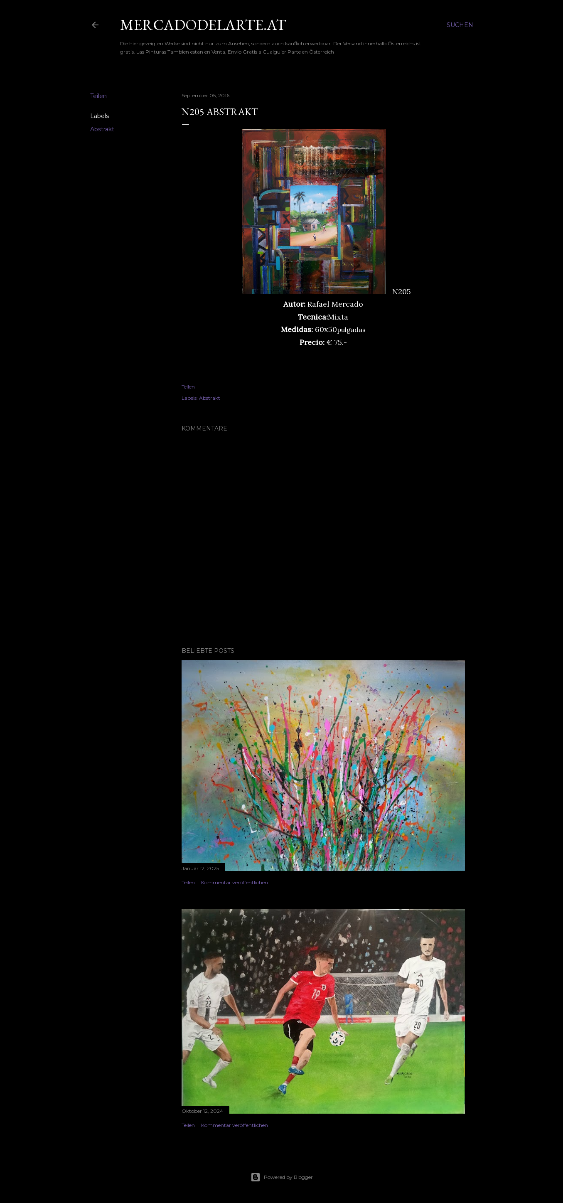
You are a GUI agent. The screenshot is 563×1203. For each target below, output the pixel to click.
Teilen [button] (98, 96)
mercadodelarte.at (203, 24)
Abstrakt (102, 129)
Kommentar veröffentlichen (234, 882)
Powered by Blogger (282, 1177)
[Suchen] (460, 25)
